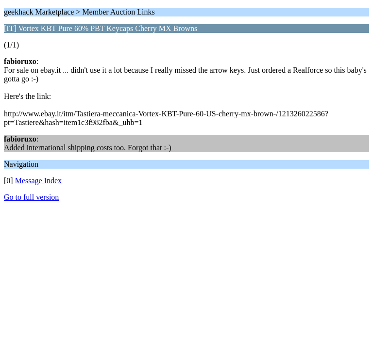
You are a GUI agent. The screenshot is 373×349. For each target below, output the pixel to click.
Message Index (38, 180)
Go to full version (31, 197)
